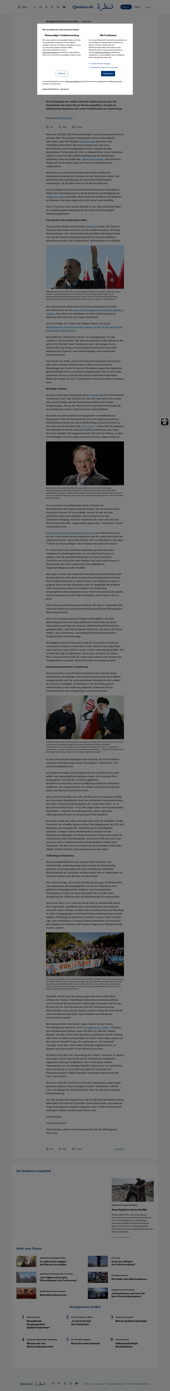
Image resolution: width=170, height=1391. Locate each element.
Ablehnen (62, 73)
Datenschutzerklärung (50, 52)
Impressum (64, 89)
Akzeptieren (108, 73)
